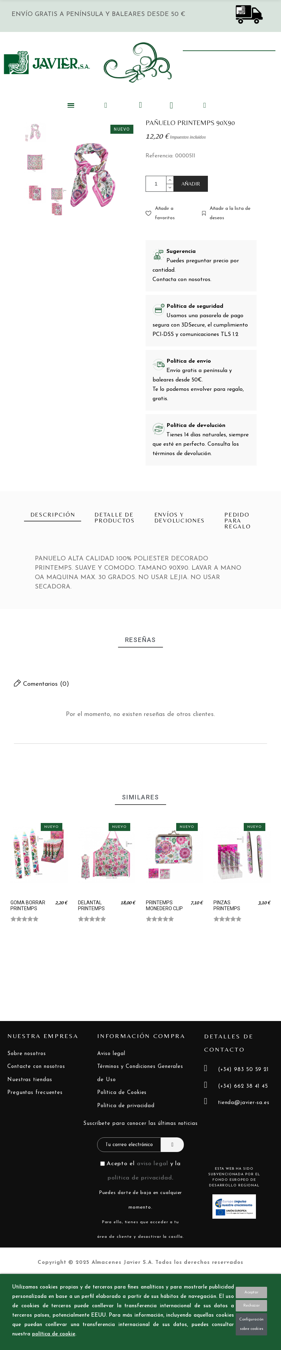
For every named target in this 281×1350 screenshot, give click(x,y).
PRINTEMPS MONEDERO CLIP (164, 905)
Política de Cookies (122, 1092)
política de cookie (53, 1334)
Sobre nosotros (26, 1053)
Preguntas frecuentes (35, 1092)
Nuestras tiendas (29, 1080)
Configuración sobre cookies (251, 1324)
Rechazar (251, 1306)
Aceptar (251, 1292)
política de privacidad (140, 1178)
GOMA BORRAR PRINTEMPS (27, 905)
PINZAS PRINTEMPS (226, 905)
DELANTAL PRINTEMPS (91, 905)
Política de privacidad (126, 1106)
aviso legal (152, 1164)
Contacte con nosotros (36, 1066)
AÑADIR (190, 184)
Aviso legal (111, 1053)
